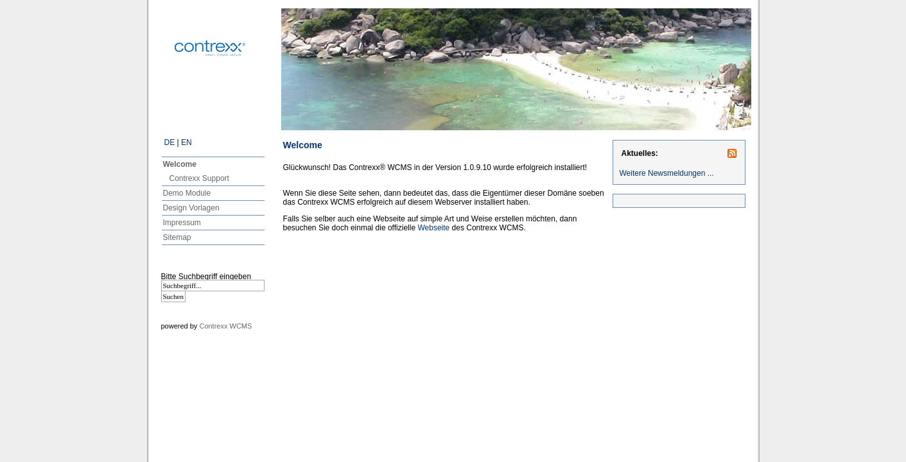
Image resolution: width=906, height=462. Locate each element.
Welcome (179, 164)
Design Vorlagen (191, 207)
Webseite (433, 227)
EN (186, 142)
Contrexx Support (199, 178)
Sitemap (177, 237)
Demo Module (187, 193)
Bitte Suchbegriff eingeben (206, 276)
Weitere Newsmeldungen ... (667, 173)
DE (169, 142)
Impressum (182, 222)
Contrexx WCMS (225, 326)
